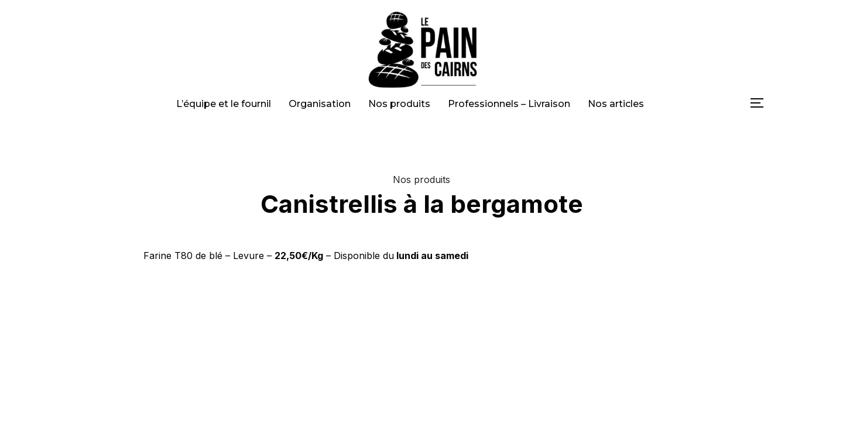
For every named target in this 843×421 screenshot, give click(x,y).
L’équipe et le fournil (223, 103)
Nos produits (399, 103)
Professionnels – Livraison (509, 103)
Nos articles (616, 103)
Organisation (320, 103)
